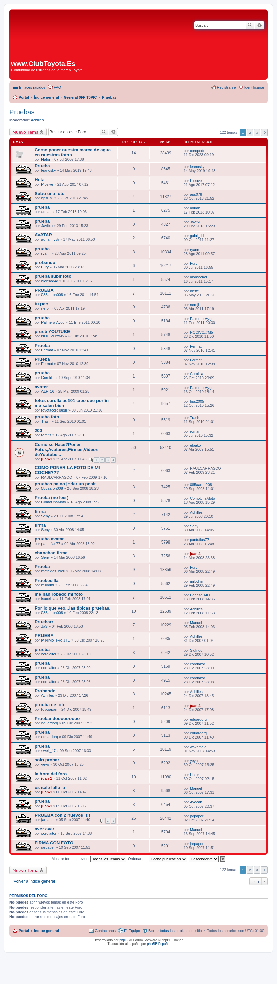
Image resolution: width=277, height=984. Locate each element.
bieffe (194, 291)
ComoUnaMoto (53, 502)
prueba (42, 207)
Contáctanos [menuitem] (105, 931)
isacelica (48, 599)
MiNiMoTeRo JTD (55, 640)
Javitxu (47, 226)
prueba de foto (50, 704)
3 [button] (257, 132)
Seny (45, 516)
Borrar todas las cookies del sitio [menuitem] (175, 931)
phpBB (124, 940)
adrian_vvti (50, 239)
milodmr (47, 585)
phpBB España (158, 944)
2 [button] (250, 132)
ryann (46, 253)
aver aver (44, 828)
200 (38, 430)
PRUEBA (44, 290)
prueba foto (47, 416)
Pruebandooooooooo (57, 718)
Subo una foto (50, 193)
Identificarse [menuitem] (254, 87)
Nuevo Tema (25, 132)
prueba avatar (49, 539)
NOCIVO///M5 (52, 336)
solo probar (47, 759)
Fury (45, 267)
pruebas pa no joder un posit (65, 483)
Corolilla (48, 377)
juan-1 (46, 459)
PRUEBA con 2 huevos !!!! (62, 815)
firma (40, 511)
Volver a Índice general (34, 881)
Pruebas (22, 112)
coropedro (198, 151)
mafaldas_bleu (53, 571)
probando (45, 262)
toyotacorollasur (54, 410)
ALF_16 (47, 391)
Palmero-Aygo (53, 322)
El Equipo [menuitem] (132, 931)
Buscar (250, 25)
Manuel (196, 623)
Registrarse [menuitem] (226, 87)
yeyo (45, 764)
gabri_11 (197, 236)
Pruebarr (44, 621)
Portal (24, 97)
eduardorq (49, 723)
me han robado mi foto (59, 594)
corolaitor (48, 654)
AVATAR (43, 234)
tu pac (41, 303)
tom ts (46, 435)
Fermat (47, 350)
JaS (44, 626)
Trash (46, 421)
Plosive (47, 184)
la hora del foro (51, 773)
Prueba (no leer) (51, 497)
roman (195, 431)
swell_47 (48, 751)
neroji (45, 308)
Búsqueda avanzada (259, 25)
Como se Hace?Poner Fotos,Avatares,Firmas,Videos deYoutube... (66, 449)
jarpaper (48, 820)
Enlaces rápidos (32, 87)
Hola (40, 179)
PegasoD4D (200, 595)
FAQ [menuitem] (57, 87)
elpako (195, 445)
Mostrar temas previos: (89, 859)
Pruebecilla (46, 580)
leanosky (48, 170)
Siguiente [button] (264, 132)
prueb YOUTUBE (52, 331)
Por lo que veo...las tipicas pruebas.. (73, 608)
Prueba (42, 165)
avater (41, 386)
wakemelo (198, 747)
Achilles (37, 120)
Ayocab (196, 802)
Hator (45, 159)
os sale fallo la (50, 787)
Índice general (46, 931)
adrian (46, 212)
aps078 (47, 198)
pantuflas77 (50, 544)
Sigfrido (196, 650)
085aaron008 (52, 295)
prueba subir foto (53, 276)
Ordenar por (157, 859)
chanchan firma (51, 552)
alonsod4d (49, 281)
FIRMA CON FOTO (54, 842)
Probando (45, 690)
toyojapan (49, 709)
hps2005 (197, 401)
